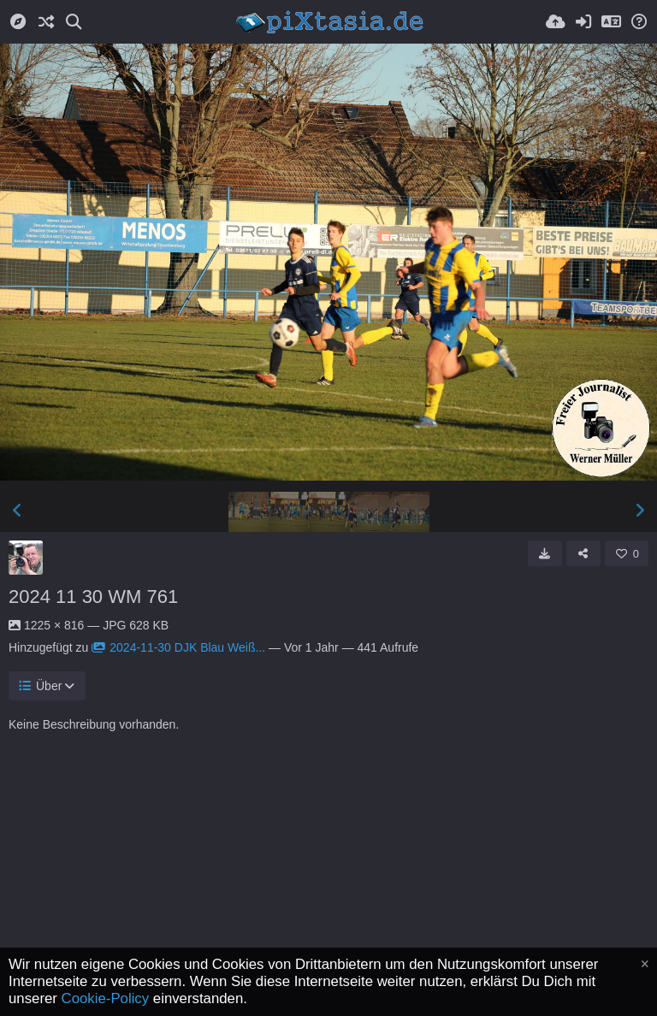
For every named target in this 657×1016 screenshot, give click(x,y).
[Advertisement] (328, 893)
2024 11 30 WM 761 (93, 596)
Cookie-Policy (106, 998)
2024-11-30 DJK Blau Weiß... (178, 647)
